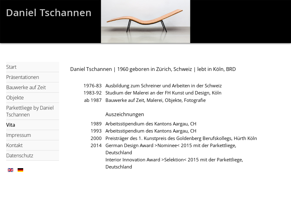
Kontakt (14, 145)
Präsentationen (22, 77)
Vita (10, 124)
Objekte (15, 97)
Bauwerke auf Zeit (26, 87)
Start (11, 66)
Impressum (18, 135)
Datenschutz (19, 155)
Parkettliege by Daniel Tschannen (30, 111)
